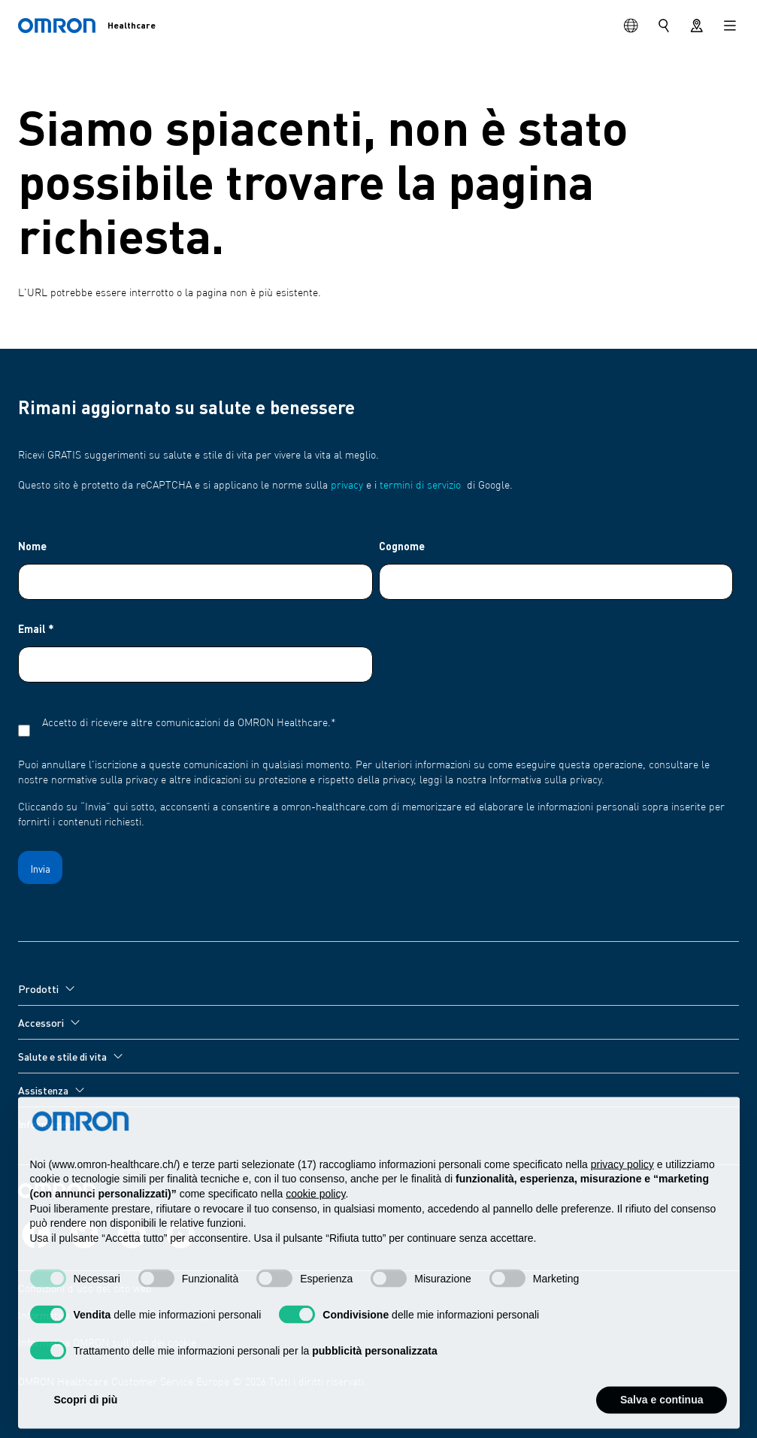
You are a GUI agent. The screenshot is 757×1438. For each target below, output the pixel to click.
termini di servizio (420, 485)
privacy (347, 485)
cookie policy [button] (315, 1226)
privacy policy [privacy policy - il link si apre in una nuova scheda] (622, 1197)
